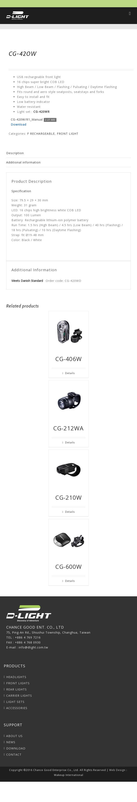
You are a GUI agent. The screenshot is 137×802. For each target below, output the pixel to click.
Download (18, 124)
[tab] (68, 153)
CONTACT (14, 754)
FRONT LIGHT (67, 134)
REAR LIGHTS (16, 689)
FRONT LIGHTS (18, 683)
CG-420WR (41, 112)
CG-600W (68, 566)
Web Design (117, 770)
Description (15, 153)
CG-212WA (68, 428)
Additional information (23, 162)
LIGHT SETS (15, 702)
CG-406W (68, 359)
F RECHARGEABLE (41, 134)
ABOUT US (14, 736)
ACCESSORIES (16, 708)
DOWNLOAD (16, 748)
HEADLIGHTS (16, 677)
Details (70, 373)
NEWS (10, 742)
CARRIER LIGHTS (19, 696)
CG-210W (68, 497)
